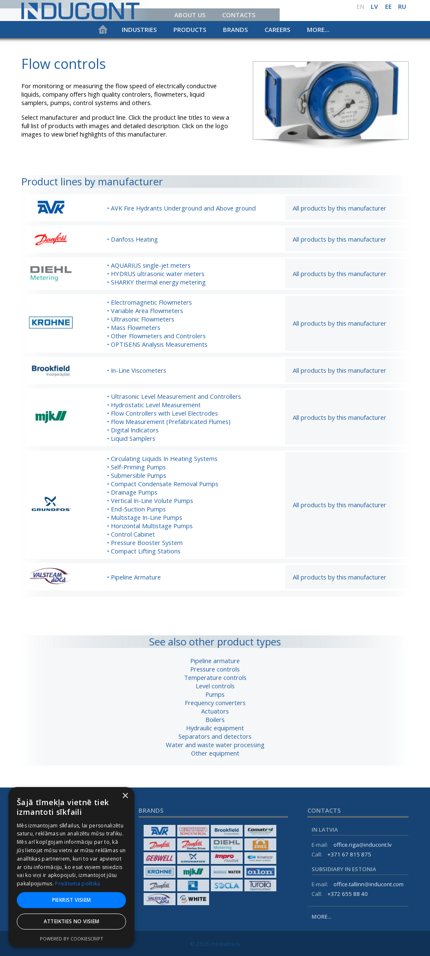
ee (388, 6)
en (360, 6)
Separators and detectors (215, 736)
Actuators (215, 711)
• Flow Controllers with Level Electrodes (162, 413)
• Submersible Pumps (136, 475)
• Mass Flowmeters (133, 327)
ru (402, 6)
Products (189, 29)
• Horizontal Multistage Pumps (150, 525)
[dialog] (71, 867)
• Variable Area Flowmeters (145, 310)
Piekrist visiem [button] (71, 899)
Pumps (215, 694)
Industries (139, 29)
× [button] (125, 796)
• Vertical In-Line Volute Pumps (150, 500)
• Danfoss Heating (132, 239)
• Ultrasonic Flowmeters (140, 319)
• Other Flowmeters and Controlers (156, 336)
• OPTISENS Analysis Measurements (157, 344)
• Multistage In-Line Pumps (144, 517)
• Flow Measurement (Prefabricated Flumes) (169, 421)
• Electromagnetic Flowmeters (149, 302)
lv (374, 6)
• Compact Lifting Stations (144, 551)
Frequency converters (215, 702)
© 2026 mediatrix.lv (215, 944)
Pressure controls (215, 669)
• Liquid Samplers (131, 438)
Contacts (238, 15)
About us (189, 15)
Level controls (215, 686)
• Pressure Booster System (145, 542)
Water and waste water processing (215, 744)
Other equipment (215, 753)
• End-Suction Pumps (136, 509)
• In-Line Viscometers (136, 370)
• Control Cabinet (131, 534)
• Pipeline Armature (134, 577)
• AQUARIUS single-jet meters (149, 265)
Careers (277, 29)
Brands (235, 29)
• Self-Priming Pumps (136, 467)
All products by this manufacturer (339, 208)
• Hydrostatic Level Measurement (154, 404)
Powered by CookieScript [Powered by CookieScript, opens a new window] (71, 938)
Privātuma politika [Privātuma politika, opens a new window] (77, 883)
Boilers (215, 719)
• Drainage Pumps (132, 492)
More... (318, 29)
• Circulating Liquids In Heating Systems (162, 458)
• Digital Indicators (133, 430)
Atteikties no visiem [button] (72, 921)
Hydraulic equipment (215, 728)
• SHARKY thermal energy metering (156, 282)
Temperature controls (215, 677)
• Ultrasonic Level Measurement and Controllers (174, 396)
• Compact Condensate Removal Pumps (162, 483)
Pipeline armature (215, 660)
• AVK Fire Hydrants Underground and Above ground (181, 208)
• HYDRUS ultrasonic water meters (156, 273)
